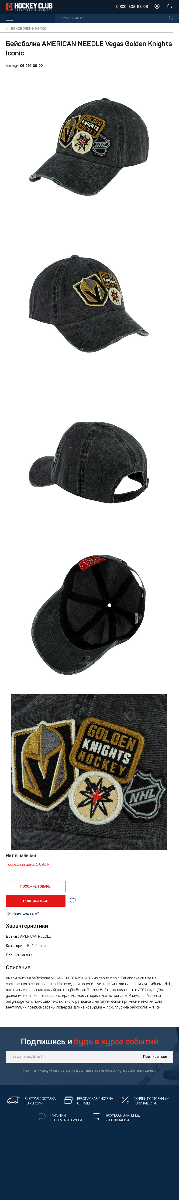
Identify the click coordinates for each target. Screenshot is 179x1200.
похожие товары (35, 886)
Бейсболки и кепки (28, 29)
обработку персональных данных (130, 1071)
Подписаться (155, 1057)
